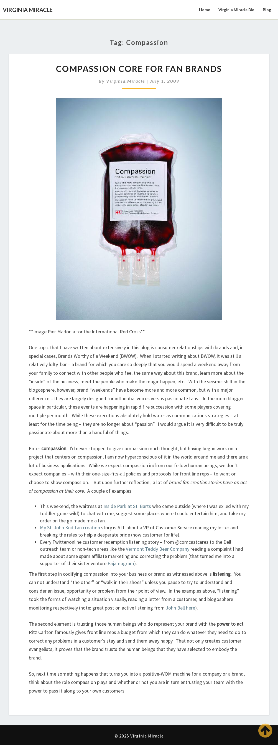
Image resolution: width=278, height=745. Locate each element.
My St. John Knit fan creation (70, 527)
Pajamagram (121, 563)
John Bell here (180, 608)
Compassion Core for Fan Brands (139, 69)
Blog (267, 9)
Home (204, 9)
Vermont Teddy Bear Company (157, 549)
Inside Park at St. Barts (127, 506)
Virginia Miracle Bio (236, 9)
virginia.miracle (125, 81)
